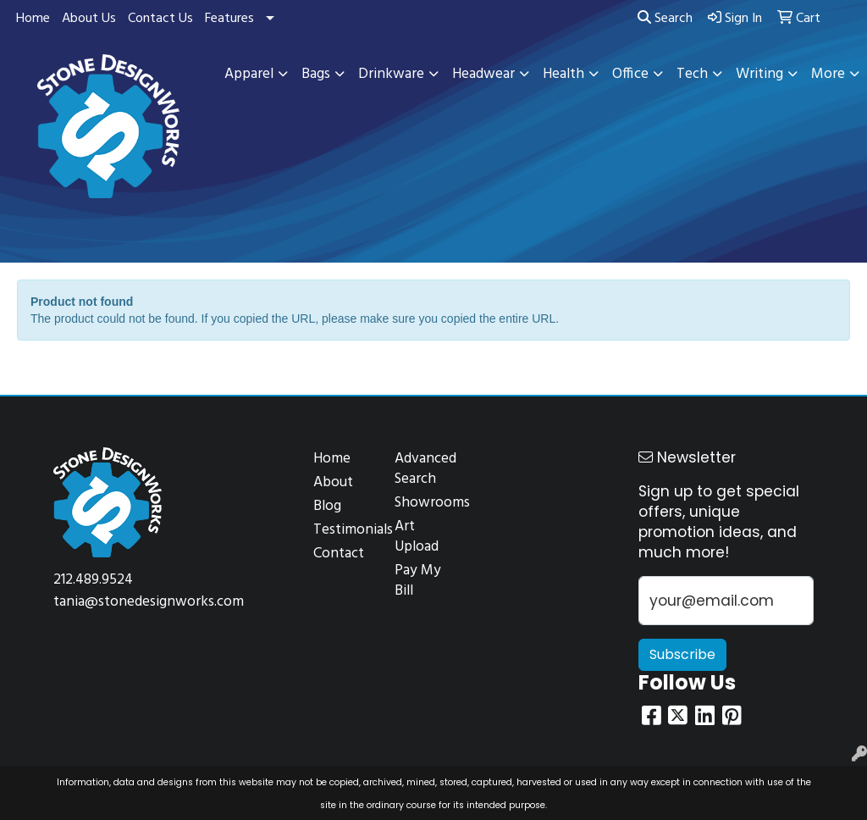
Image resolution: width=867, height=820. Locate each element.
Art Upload (417, 536)
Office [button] (630, 74)
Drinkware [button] (391, 74)
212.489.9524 (93, 579)
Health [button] (563, 74)
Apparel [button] (248, 74)
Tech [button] (692, 74)
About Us (89, 19)
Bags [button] (315, 74)
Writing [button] (759, 74)
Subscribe (682, 654)
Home (33, 19)
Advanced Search (425, 468)
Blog (327, 506)
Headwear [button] (483, 74)
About (333, 482)
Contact (338, 553)
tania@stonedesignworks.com (148, 601)
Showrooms (425, 502)
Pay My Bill (418, 580)
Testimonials (343, 529)
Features (229, 19)
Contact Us (160, 19)
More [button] (828, 74)
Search (665, 19)
